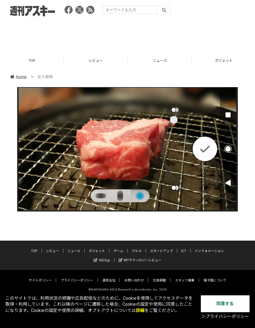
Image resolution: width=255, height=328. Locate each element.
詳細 (140, 310)
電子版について (215, 275)
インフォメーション (209, 246)
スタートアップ (161, 246)
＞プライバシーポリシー (225, 316)
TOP (32, 60)
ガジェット (97, 246)
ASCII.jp (102, 255)
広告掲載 (159, 275)
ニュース (160, 60)
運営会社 (108, 275)
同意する (225, 303)
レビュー (96, 60)
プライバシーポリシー (77, 275)
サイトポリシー (40, 275)
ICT (183, 246)
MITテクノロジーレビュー (140, 255)
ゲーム (118, 246)
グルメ (137, 246)
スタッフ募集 (185, 275)
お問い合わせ (134, 275)
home (18, 76)
